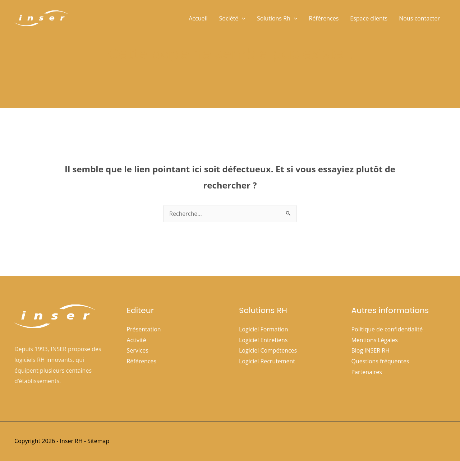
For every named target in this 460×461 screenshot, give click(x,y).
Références (324, 18)
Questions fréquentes (380, 361)
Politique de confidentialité (387, 329)
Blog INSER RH (370, 350)
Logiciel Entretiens (263, 340)
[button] (241, 18)
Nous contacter (419, 18)
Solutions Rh (277, 18)
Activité (136, 340)
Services (138, 350)
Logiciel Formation (263, 329)
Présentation (144, 329)
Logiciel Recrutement (267, 361)
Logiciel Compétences (268, 350)
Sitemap (98, 441)
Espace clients (368, 18)
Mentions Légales (374, 340)
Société (232, 18)
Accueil (198, 18)
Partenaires (366, 372)
